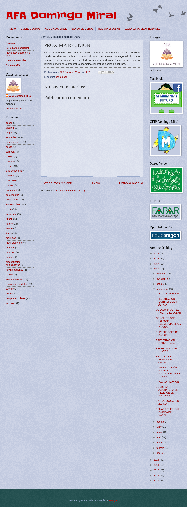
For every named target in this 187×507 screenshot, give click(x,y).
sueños (10, 288)
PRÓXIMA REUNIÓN (167, 293)
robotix (9, 274)
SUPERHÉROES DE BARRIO (167, 333)
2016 (157, 269)
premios (10, 257)
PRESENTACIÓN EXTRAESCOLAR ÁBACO (167, 302)
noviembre (162, 278)
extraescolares (14, 204)
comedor (10, 175)
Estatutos (11, 43)
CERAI (9, 156)
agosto (160, 421)
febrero (160, 448)
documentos (12, 195)
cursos (9, 185)
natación (10, 252)
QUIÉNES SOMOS (30, 29)
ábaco (9, 123)
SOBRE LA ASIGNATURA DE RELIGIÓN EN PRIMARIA (167, 391)
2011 (157, 480)
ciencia (9, 166)
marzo (160, 442)
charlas (10, 161)
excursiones (12, 199)
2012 (157, 475)
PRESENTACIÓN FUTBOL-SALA (165, 342)
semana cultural (14, 279)
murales (10, 247)
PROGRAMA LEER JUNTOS (166, 350)
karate (9, 228)
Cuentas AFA (13, 65)
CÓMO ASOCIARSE (56, 29)
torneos (10, 303)
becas (9, 147)
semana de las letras (17, 284)
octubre (160, 284)
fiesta (9, 209)
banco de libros (14, 142)
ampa (9, 132)
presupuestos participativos (13, 263)
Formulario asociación (18, 48)
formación (11, 214)
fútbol (9, 219)
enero (159, 453)
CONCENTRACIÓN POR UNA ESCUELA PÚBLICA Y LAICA (168, 322)
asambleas (61, 77)
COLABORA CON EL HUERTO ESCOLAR (168, 311)
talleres (10, 293)
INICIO (12, 29)
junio (159, 426)
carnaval (10, 151)
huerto (9, 223)
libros (9, 233)
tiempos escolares (15, 298)
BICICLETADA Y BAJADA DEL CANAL (165, 359)
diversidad (11, 190)
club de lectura (14, 170)
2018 (157, 258)
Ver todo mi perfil (15, 108)
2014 (157, 465)
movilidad (11, 238)
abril (159, 437)
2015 (157, 459)
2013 (157, 470)
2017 (157, 264)
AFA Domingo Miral (61, 16)
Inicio (96, 183)
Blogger (113, 500)
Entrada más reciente (57, 183)
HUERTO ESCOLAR (109, 29)
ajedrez (10, 127)
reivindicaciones (14, 269)
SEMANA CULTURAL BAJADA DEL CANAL (167, 412)
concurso (11, 180)
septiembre (162, 289)
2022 (157, 253)
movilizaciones (14, 242)
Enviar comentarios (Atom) (70, 190)
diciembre (162, 273)
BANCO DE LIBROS (82, 29)
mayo (159, 432)
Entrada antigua (131, 183)
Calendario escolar (16, 60)
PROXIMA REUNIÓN (167, 381)
